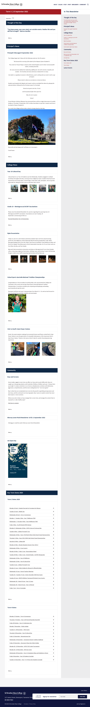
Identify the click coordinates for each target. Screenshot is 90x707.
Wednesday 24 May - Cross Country (18, 548)
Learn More (84, 690)
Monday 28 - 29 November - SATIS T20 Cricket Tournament (24, 646)
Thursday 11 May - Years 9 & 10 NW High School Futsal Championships (27, 538)
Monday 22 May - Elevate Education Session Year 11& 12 (24, 544)
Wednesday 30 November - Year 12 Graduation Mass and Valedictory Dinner (29, 653)
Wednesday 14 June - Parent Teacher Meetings (21, 571)
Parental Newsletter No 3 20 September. (18, 218)
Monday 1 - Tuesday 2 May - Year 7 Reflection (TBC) (23, 518)
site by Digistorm (81, 704)
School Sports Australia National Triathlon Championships (70, 44)
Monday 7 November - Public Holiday (19, 626)
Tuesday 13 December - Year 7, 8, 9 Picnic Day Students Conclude (26, 659)
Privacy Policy (32, 704)
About (55, 4)
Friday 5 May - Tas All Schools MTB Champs (20, 524)
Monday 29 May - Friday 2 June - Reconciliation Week (23, 551)
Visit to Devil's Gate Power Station (70, 46)
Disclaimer (26, 704)
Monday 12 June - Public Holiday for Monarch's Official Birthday (25, 568)
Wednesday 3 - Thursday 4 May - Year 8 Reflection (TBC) (24, 521)
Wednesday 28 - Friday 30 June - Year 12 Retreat (22, 584)
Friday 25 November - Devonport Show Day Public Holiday (24, 643)
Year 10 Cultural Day (68, 35)
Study (65, 4)
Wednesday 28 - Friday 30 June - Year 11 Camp (21, 581)
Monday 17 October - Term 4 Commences (20, 616)
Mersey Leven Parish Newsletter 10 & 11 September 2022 (71, 55)
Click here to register (13, 403)
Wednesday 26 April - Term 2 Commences (20, 514)
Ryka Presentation (67, 41)
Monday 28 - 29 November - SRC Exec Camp (21, 649)
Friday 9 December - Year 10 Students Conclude (22, 656)
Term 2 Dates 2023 (67, 63)
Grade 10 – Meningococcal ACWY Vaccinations (70, 38)
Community (82, 4)
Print (13, 18)
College (60, 4)
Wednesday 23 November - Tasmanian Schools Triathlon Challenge (26, 639)
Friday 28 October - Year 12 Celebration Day (21, 623)
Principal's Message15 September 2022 (70, 29)
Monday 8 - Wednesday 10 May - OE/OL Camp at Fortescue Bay (25, 528)
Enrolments (75, 4)
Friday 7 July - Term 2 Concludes (18, 588)
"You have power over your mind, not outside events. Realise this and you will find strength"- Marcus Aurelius (71, 22)
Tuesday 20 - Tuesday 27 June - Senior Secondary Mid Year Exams (26, 574)
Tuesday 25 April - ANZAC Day (17, 511)
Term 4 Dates (66, 65)
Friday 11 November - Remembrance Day (20, 636)
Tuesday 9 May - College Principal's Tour (20, 531)
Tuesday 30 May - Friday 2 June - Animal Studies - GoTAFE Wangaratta (27, 554)
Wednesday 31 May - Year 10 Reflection (20, 558)
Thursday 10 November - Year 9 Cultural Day (21, 633)
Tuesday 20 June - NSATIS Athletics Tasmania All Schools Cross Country (27, 578)
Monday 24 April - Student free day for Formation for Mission (25, 508)
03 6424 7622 (9, 700)
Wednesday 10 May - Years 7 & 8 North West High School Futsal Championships (30, 534)
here (12, 423)
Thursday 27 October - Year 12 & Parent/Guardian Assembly (25, 619)
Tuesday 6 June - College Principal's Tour (20, 564)
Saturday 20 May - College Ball (17, 541)
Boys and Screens (67, 52)
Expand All (8, 18)
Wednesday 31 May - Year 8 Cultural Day (20, 561)
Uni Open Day (66, 57)
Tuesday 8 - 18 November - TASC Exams (20, 629)
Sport (69, 4)
